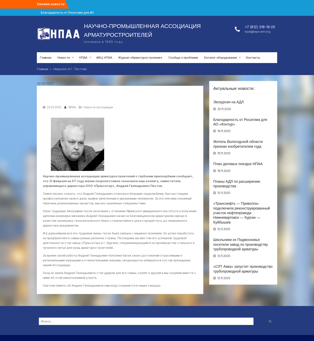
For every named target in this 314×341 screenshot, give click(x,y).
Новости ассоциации (98, 107)
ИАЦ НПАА (104, 57)
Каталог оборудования (220, 57)
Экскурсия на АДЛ (228, 102)
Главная (45, 57)
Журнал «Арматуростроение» (140, 57)
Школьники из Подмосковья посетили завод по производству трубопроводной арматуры (240, 244)
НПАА (83, 57)
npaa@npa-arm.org (257, 31)
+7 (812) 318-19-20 (260, 27)
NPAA (72, 107)
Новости (63, 57)
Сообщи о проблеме (183, 57)
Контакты (253, 57)
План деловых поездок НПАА (238, 164)
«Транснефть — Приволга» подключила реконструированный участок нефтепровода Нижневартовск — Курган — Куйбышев (241, 213)
